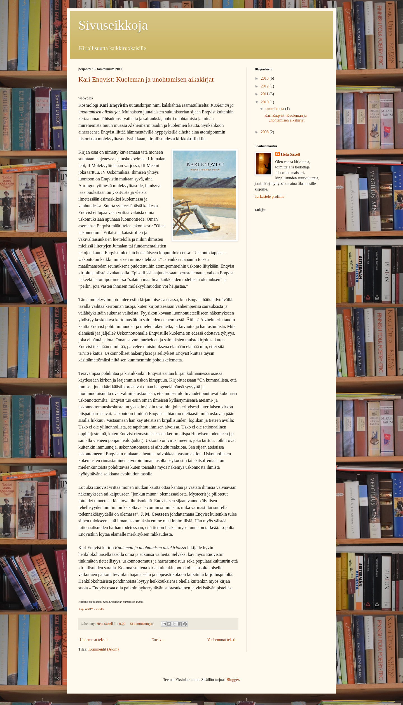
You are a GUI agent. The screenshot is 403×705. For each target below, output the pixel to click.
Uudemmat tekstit (94, 640)
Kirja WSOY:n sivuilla (91, 609)
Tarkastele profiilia (269, 196)
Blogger (232, 680)
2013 (265, 78)
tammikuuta (275, 109)
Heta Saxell (290, 154)
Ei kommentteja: (142, 624)
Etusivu (157, 640)
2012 (265, 86)
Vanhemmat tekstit (221, 640)
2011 (265, 94)
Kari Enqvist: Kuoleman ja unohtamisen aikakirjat (146, 79)
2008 (265, 132)
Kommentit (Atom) (103, 649)
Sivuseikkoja (113, 25)
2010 (265, 102)
